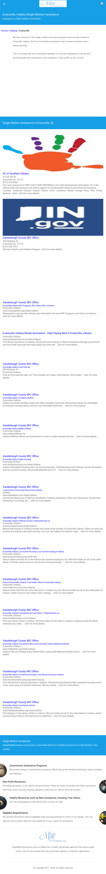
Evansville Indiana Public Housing (53, 462)
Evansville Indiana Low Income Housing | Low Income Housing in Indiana (53, 555)
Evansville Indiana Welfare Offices (53, 430)
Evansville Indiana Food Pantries (53, 370)
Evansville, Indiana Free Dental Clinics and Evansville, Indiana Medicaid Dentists (53, 647)
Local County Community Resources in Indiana (53, 493)
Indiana (13, 30)
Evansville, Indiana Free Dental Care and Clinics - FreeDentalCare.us (53, 616)
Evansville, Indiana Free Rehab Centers (53, 708)
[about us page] (102, 4)
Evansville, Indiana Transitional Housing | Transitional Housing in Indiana (53, 678)
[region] (53, 90)
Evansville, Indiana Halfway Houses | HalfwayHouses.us (53, 524)
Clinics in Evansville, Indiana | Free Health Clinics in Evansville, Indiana (53, 585)
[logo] (53, 3)
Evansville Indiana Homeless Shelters (53, 400)
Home (4, 30)
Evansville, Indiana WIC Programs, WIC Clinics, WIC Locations (53, 309)
